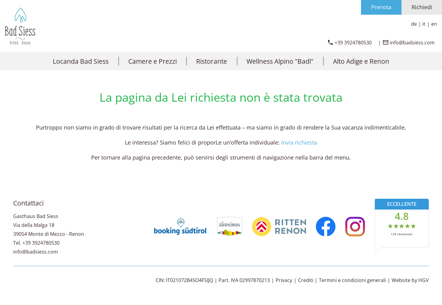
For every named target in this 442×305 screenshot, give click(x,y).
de (414, 24)
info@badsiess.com (35, 251)
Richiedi (422, 7)
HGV (423, 280)
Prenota (381, 7)
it (423, 24)
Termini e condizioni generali (352, 280)
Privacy (284, 280)
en (434, 24)
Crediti (305, 280)
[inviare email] (408, 42)
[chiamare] (349, 42)
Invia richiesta (299, 142)
